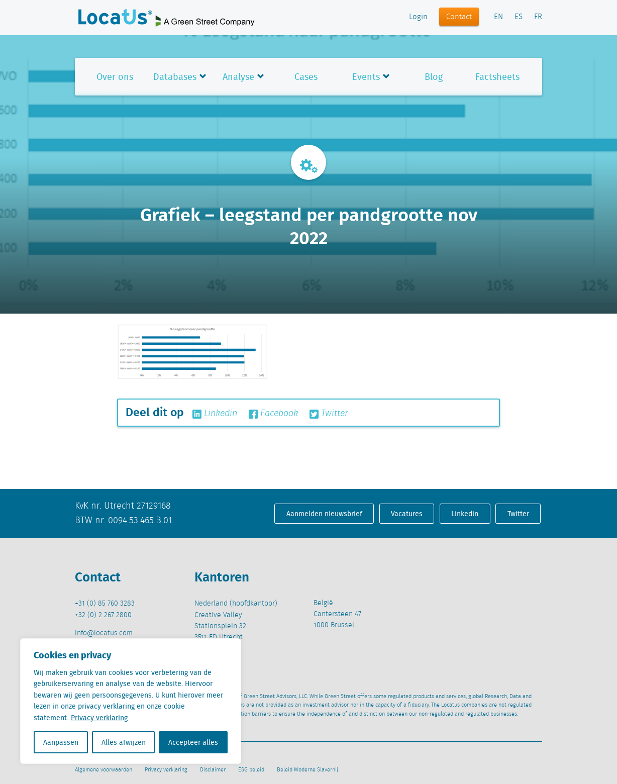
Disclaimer (213, 769)
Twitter (329, 413)
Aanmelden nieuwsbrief (324, 514)
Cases (306, 76)
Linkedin (214, 413)
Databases (174, 76)
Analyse (238, 76)
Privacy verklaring (99, 718)
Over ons (114, 76)
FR (538, 17)
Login (418, 17)
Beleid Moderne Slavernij (307, 769)
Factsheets (497, 76)
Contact (459, 17)
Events (366, 76)
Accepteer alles (193, 742)
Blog (434, 76)
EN (498, 17)
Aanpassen (60, 742)
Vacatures (407, 514)
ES (519, 17)
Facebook (273, 413)
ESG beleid (251, 769)
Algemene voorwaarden (103, 769)
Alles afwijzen (123, 742)
